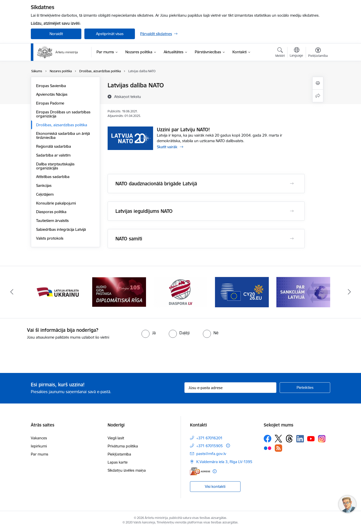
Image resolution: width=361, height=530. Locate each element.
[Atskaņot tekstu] (127, 96)
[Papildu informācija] (228, 445)
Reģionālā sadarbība (53, 146)
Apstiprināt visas (110, 33)
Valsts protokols (49, 238)
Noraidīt (56, 33)
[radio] (148, 333)
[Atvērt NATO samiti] (291, 239)
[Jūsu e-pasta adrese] (230, 387)
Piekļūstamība (119, 454)
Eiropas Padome (50, 103)
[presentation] (42, 354)
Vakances (39, 438)
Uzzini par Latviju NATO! (183, 130)
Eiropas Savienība (51, 85)
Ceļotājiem (45, 194)
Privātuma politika (123, 446)
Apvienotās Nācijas (51, 94)
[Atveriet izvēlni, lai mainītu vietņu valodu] (296, 53)
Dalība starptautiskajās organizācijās (55, 166)
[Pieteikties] (305, 387)
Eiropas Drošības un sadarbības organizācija (63, 114)
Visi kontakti (215, 486)
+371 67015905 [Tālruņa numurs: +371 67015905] (209, 445)
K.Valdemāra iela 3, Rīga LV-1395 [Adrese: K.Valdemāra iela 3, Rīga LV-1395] (224, 461)
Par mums (39, 454)
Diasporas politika (51, 211)
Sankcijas (44, 185)
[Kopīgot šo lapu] (317, 96)
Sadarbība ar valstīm (53, 155)
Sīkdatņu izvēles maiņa (127, 470)
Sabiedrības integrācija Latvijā (61, 229)
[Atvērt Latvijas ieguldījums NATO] (291, 211)
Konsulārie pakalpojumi (56, 203)
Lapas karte (118, 462)
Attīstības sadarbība (52, 176)
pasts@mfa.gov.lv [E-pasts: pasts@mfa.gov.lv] (211, 453)
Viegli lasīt (116, 438)
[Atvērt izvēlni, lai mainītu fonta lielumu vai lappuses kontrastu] (318, 53)
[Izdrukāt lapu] (317, 83)
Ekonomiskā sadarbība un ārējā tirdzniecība (63, 135)
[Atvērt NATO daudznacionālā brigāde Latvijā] (291, 184)
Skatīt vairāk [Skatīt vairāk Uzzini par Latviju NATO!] (167, 146)
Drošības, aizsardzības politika (61, 124)
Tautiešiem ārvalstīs (52, 220)
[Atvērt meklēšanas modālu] (280, 53)
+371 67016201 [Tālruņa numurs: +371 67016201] (209, 438)
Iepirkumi (39, 446)
